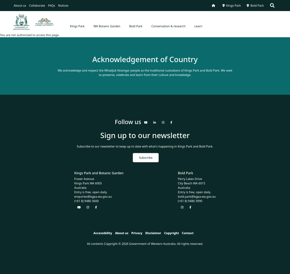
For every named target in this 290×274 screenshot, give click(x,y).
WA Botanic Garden (106, 26)
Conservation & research (168, 26)
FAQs (51, 6)
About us (20, 6)
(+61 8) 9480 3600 (86, 201)
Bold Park (255, 6)
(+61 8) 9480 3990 (190, 201)
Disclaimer (153, 233)
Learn (198, 26)
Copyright (171, 233)
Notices (63, 6)
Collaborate (37, 6)
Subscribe (145, 158)
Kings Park (231, 6)
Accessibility (102, 233)
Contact (187, 233)
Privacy (136, 233)
